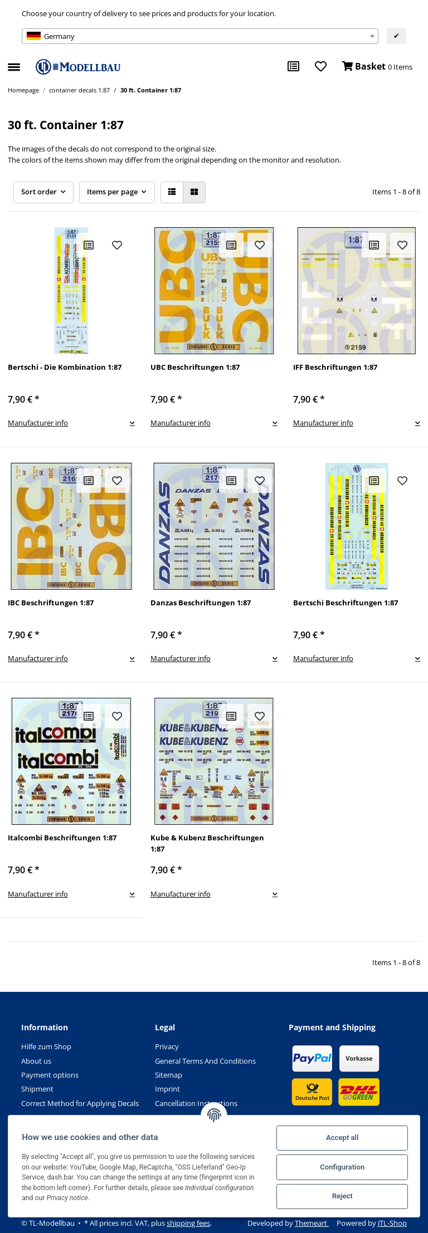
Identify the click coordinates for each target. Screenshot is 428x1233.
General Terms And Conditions (205, 1061)
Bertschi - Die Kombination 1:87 (64, 367)
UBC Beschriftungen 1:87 (195, 367)
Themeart (312, 1223)
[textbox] (200, 36)
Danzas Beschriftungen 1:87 (200, 603)
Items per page (112, 192)
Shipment (37, 1089)
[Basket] (377, 66)
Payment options (50, 1075)
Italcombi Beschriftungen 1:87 (62, 838)
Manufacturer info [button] (38, 423)
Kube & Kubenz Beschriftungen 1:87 (207, 843)
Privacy (167, 1046)
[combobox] (200, 36)
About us (36, 1061)
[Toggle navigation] (14, 62)
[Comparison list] (293, 66)
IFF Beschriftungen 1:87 (335, 367)
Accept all (340, 1137)
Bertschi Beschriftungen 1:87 (345, 603)
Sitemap (168, 1075)
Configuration (340, 1167)
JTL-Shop (392, 1223)
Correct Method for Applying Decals (80, 1103)
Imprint (167, 1089)
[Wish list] (320, 66)
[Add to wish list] (117, 245)
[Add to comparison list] (88, 245)
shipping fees (188, 1223)
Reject (340, 1196)
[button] (171, 192)
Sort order (39, 192)
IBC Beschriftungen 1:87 (51, 603)
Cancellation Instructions (196, 1103)
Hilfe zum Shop (46, 1046)
